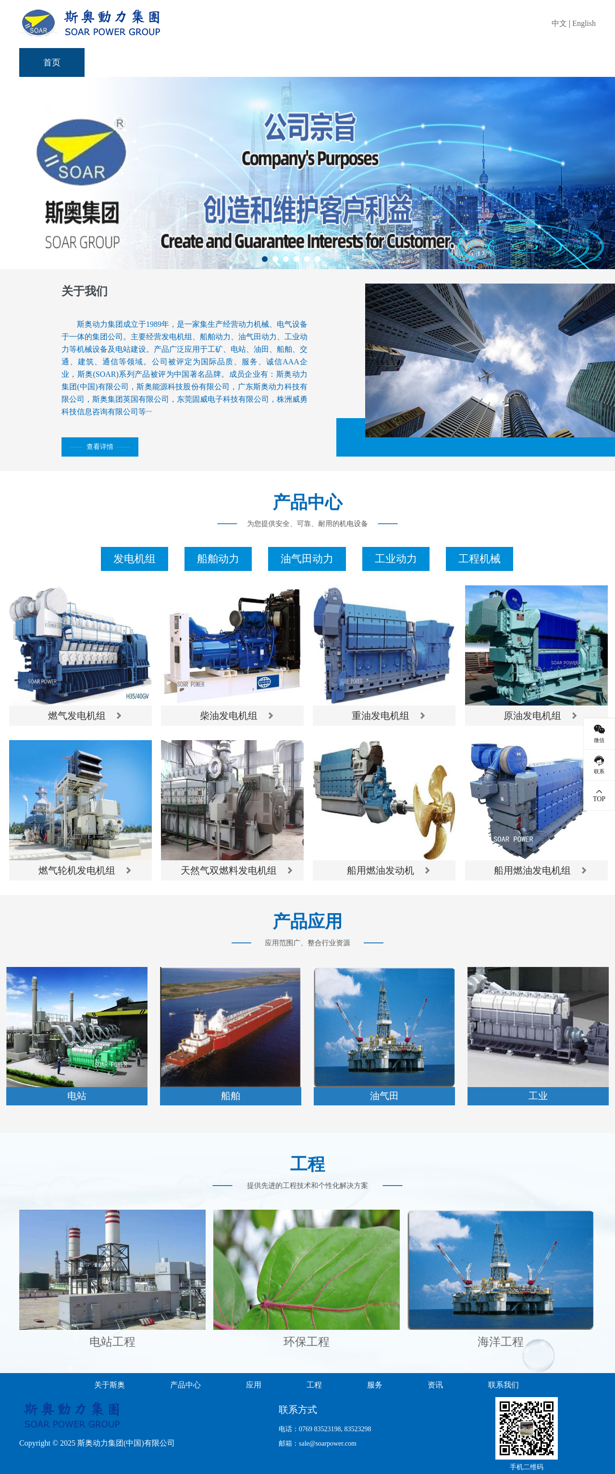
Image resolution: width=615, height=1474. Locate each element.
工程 (348, 62)
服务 (413, 62)
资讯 (478, 62)
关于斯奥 (126, 62)
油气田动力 (307, 559)
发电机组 (134, 559)
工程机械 (479, 559)
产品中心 (208, 62)
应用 (282, 62)
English (584, 23)
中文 (559, 23)
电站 (76, 1095)
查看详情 (100, 446)
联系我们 (552, 62)
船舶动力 (218, 559)
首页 (52, 62)
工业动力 (396, 559)
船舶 (230, 1095)
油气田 (384, 1095)
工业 (538, 1095)
